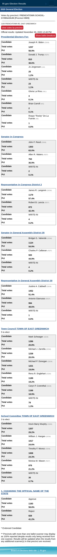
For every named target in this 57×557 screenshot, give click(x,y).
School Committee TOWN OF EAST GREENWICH (27, 416)
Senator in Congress (12, 136)
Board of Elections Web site (24, 550)
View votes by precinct (12, 27)
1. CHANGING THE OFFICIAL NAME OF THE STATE (25, 492)
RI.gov (43, 550)
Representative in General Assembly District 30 (26, 280)
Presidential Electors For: (15, 37)
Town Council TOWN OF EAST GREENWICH (25, 328)
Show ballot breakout (45, 35)
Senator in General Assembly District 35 (22, 232)
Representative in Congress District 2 (21, 184)
